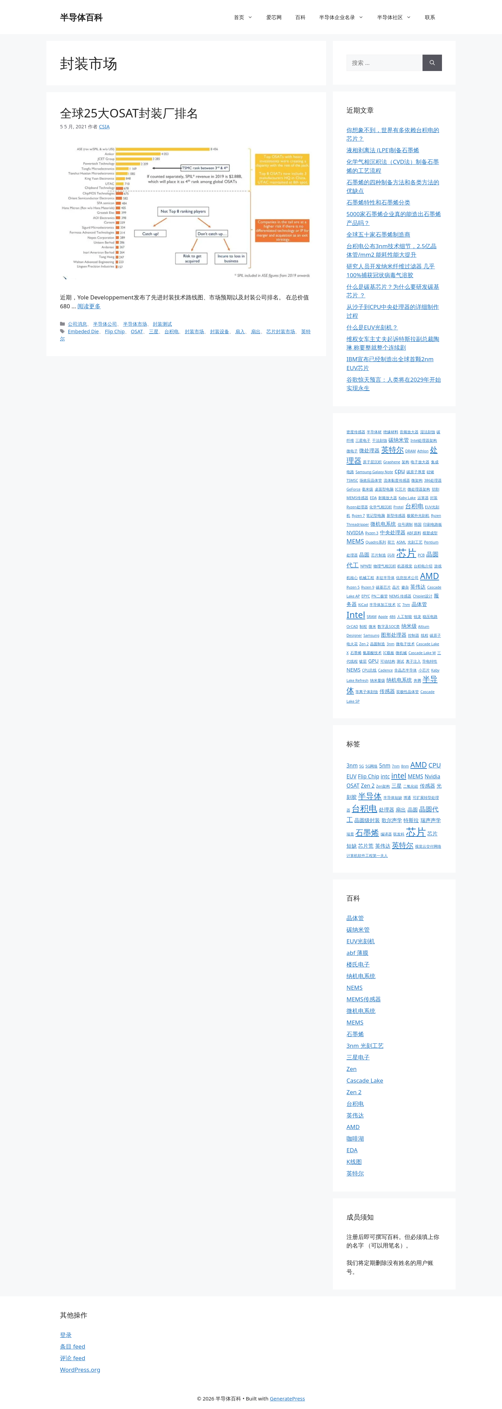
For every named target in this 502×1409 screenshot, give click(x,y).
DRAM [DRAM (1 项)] (410, 451)
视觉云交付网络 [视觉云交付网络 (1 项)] (428, 846)
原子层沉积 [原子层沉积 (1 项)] (372, 462)
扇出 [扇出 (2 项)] (401, 809)
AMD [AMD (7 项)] (429, 575)
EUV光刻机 (360, 941)
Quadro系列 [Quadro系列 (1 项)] (376, 542)
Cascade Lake (364, 1080)
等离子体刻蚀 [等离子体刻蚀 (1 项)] (366, 691)
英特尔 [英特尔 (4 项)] (402, 845)
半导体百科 (81, 17)
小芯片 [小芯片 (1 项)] (424, 670)
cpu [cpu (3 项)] (400, 471)
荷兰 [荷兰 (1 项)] (391, 542)
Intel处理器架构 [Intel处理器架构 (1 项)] (424, 440)
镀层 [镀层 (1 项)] (363, 661)
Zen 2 (353, 1092)
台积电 (171, 331)
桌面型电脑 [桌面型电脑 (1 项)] (384, 489)
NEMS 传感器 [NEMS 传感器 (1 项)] (400, 596)
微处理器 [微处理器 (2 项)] (369, 450)
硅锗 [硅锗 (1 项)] (430, 471)
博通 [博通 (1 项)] (407, 797)
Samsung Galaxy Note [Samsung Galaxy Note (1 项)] (374, 471)
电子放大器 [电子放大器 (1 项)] (420, 462)
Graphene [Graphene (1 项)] (391, 462)
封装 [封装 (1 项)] (434, 497)
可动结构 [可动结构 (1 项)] (387, 661)
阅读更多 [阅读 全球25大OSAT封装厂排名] (89, 306)
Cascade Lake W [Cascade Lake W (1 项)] (422, 652)
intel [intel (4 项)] (398, 775)
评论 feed (72, 1358)
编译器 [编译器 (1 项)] (386, 834)
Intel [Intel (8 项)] (355, 615)
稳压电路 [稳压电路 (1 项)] (430, 616)
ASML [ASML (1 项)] (401, 542)
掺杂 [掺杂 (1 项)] (405, 587)
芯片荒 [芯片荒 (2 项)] (365, 845)
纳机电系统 (360, 976)
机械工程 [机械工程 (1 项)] (366, 577)
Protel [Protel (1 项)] (399, 507)
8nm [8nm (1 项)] (405, 766)
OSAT (137, 331)
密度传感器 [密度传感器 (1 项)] (355, 431)
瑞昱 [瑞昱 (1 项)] (350, 834)
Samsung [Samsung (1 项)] (372, 635)
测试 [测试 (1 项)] (400, 661)
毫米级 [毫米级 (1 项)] (367, 489)
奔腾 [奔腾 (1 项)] (417, 680)
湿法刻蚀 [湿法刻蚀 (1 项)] (427, 431)
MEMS (355, 1022)
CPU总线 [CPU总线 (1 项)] (369, 670)
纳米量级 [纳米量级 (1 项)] (377, 680)
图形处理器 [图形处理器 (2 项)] (394, 634)
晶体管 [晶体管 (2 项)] (419, 604)
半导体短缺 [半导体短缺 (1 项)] (392, 797)
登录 (66, 1335)
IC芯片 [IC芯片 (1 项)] (400, 489)
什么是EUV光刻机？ (372, 327)
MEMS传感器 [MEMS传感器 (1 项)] (357, 497)
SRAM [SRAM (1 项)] (371, 616)
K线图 (354, 1162)
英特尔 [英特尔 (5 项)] (392, 449)
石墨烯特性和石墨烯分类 (378, 202)
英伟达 (355, 1115)
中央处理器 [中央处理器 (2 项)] (392, 532)
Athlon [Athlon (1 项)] (423, 451)
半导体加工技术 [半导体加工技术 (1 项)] (382, 604)
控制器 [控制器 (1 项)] (413, 635)
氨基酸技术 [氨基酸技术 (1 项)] (372, 652)
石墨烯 (355, 1034)
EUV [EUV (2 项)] (351, 776)
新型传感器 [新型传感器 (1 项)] (396, 515)
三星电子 (358, 1057)
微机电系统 (360, 1011)
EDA (351, 1150)
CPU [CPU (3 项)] (434, 765)
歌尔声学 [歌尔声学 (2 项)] (392, 820)
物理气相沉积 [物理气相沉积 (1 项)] (384, 566)
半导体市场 (135, 324)
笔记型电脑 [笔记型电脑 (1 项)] (375, 515)
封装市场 (194, 331)
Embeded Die (83, 331)
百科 (300, 17)
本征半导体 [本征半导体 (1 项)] (385, 577)
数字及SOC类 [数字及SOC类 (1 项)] (389, 626)
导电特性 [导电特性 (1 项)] (429, 661)
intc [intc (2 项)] (385, 776)
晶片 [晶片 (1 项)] (396, 587)
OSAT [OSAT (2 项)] (352, 785)
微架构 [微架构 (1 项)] (417, 480)
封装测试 (162, 324)
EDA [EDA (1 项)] (373, 497)
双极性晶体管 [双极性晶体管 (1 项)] (407, 691)
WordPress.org (80, 1369)
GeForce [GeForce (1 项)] (353, 489)
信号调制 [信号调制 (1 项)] (405, 524)
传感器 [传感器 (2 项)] (387, 691)
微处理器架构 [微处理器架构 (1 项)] (419, 489)
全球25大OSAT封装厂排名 (129, 113)
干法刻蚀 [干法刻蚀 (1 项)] (379, 440)
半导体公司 (105, 324)
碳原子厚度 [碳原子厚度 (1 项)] (416, 471)
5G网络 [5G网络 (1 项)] (372, 766)
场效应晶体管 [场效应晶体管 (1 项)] (370, 480)
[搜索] (432, 63)
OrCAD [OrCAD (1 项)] (352, 626)
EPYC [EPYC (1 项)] (365, 596)
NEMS (354, 987)
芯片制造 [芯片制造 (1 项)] (378, 555)
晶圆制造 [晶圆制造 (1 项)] (377, 644)
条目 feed (72, 1346)
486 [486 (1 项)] (392, 616)
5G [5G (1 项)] (361, 766)
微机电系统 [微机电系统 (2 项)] (383, 523)
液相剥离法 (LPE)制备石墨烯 (382, 150)
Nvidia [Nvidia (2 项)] (432, 776)
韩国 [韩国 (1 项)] (418, 524)
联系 (430, 17)
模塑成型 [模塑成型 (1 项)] (430, 533)
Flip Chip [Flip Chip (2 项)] (368, 776)
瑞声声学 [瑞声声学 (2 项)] (430, 820)
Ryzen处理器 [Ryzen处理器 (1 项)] (357, 507)
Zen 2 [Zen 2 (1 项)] (364, 644)
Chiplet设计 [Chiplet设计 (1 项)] (422, 596)
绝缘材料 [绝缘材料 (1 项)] (390, 431)
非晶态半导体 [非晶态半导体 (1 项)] (405, 670)
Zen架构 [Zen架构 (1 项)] (383, 786)
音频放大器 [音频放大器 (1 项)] (409, 431)
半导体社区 (397, 17)
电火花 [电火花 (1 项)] (352, 644)
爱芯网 (274, 17)
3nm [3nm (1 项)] (391, 644)
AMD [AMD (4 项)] (418, 765)
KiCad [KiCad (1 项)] (363, 604)
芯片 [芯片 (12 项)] (406, 553)
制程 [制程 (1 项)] (363, 626)
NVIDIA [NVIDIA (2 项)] (355, 532)
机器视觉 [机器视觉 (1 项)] (404, 566)
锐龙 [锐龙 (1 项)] (417, 616)
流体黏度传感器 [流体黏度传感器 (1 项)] (397, 480)
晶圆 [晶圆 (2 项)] (364, 554)
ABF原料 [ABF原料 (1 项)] (414, 533)
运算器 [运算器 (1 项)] (423, 497)
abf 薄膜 (357, 953)
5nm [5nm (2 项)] (384, 765)
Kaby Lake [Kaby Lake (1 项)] (407, 497)
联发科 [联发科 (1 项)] (398, 834)
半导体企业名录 (344, 17)
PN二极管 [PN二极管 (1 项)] (379, 596)
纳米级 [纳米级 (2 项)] (409, 625)
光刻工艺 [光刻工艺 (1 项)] (415, 542)
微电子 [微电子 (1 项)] (352, 451)
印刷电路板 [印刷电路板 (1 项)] (432, 524)
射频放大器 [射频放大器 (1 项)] (387, 497)
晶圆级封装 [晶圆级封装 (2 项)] (367, 820)
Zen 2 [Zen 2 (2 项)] (367, 785)
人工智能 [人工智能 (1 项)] (404, 616)
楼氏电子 (358, 964)
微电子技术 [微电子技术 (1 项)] (405, 644)
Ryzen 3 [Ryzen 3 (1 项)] (372, 533)
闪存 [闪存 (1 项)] (391, 555)
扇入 (240, 331)
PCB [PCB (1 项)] (421, 555)
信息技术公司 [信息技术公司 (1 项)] (407, 577)
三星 (154, 331)
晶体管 (355, 918)
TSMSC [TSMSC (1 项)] (352, 480)
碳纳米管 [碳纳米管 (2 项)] (398, 439)
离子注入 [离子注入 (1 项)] (413, 661)
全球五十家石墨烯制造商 (378, 234)
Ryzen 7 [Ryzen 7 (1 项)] (358, 515)
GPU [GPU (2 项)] (373, 660)
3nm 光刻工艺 (365, 1045)
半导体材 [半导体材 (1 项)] (374, 431)
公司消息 (77, 324)
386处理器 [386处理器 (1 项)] (433, 480)
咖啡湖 (355, 1138)
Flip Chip (114, 331)
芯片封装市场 (280, 331)
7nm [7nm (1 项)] (406, 604)
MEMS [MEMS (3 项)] (355, 541)
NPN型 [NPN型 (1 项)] (366, 566)
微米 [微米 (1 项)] (372, 626)
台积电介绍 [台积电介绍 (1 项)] (423, 566)
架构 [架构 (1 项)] (405, 462)
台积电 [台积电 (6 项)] (364, 808)
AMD (353, 1127)
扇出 (256, 331)
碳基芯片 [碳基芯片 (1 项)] (383, 587)
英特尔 (355, 1173)
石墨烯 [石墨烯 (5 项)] (367, 832)
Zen (351, 1069)
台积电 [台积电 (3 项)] (414, 506)
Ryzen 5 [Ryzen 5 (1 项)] (353, 587)
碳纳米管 (358, 929)
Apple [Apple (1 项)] (383, 616)
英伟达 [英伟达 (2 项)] (418, 586)
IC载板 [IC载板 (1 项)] (388, 652)
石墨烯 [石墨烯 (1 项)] (355, 652)
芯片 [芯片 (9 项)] (416, 832)
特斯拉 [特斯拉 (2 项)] (411, 820)
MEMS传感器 (363, 999)
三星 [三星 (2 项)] (397, 785)
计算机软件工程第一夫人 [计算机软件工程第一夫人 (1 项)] (367, 855)
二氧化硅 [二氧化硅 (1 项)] (410, 786)
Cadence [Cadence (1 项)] (385, 670)
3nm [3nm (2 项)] (352, 765)
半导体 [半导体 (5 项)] (370, 795)
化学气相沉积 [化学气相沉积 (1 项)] (380, 507)
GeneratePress (287, 1398)
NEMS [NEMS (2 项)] (353, 669)
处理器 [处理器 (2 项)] (386, 809)
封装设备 (219, 331)
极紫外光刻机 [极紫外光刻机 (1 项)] (418, 515)
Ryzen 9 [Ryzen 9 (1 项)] (367, 587)
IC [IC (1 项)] (399, 604)
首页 (247, 17)
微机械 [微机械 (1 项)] (401, 652)
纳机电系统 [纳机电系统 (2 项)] (399, 679)
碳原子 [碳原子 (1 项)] (435, 635)
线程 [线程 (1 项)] (424, 635)
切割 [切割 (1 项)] (435, 489)
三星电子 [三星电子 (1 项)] (362, 440)
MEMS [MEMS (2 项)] (415, 776)
